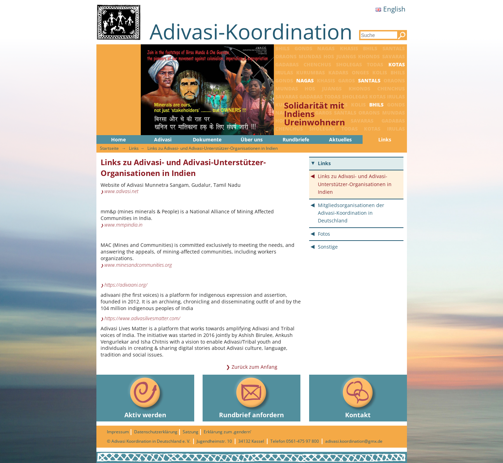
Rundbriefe (296, 139)
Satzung (190, 432)
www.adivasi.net (121, 191)
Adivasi (163, 139)
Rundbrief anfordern (251, 397)
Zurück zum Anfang (254, 366)
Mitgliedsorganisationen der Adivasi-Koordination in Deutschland (351, 213)
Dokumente (207, 139)
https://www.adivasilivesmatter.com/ (142, 318)
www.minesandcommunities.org (138, 265)
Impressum (118, 432)
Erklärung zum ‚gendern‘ (227, 432)
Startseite (109, 148)
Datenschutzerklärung (155, 432)
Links (384, 139)
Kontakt (358, 397)
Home (118, 139)
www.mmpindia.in (123, 225)
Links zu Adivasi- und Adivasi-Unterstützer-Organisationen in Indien (212, 148)
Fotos (324, 233)
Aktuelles (340, 139)
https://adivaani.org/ (125, 285)
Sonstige (328, 246)
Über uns (252, 139)
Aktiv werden (145, 397)
